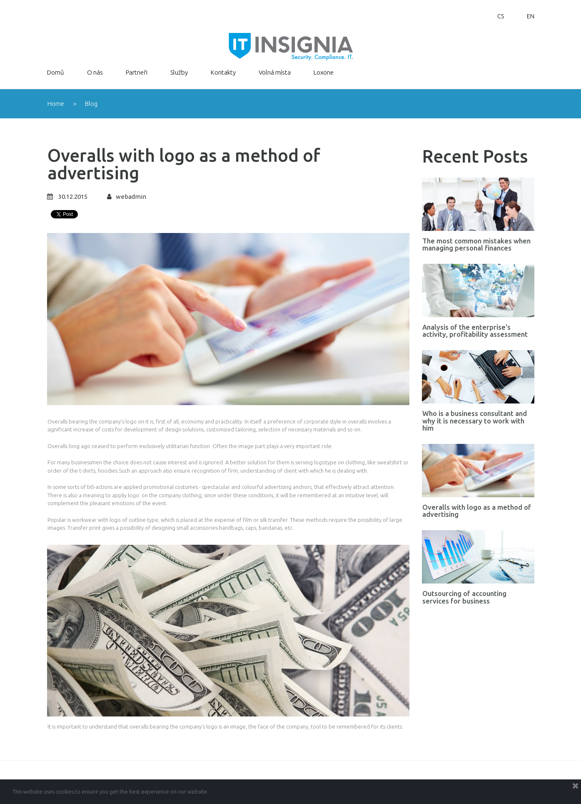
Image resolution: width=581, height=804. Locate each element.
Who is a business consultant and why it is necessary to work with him (474, 420)
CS (500, 16)
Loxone (324, 72)
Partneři (136, 72)
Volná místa (275, 72)
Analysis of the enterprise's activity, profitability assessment (475, 330)
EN (530, 16)
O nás (95, 72)
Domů (55, 72)
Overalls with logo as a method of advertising (476, 510)
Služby (179, 72)
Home (55, 103)
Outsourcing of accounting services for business (464, 596)
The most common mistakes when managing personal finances (476, 244)
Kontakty (223, 72)
